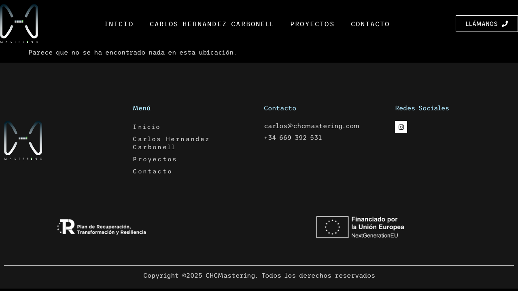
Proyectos (312, 23)
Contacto (370, 23)
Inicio (119, 23)
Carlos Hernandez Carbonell (212, 23)
